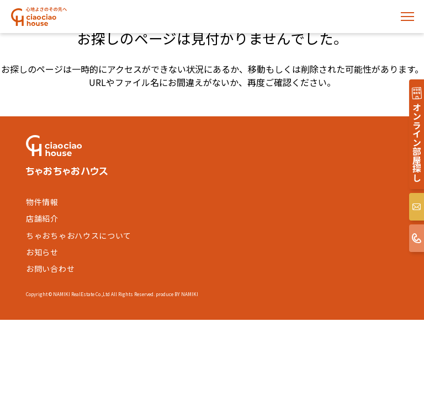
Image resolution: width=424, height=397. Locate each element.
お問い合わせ (50, 268)
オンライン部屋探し (416, 142)
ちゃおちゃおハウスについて (78, 235)
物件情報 (42, 201)
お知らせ (42, 251)
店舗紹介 (42, 218)
